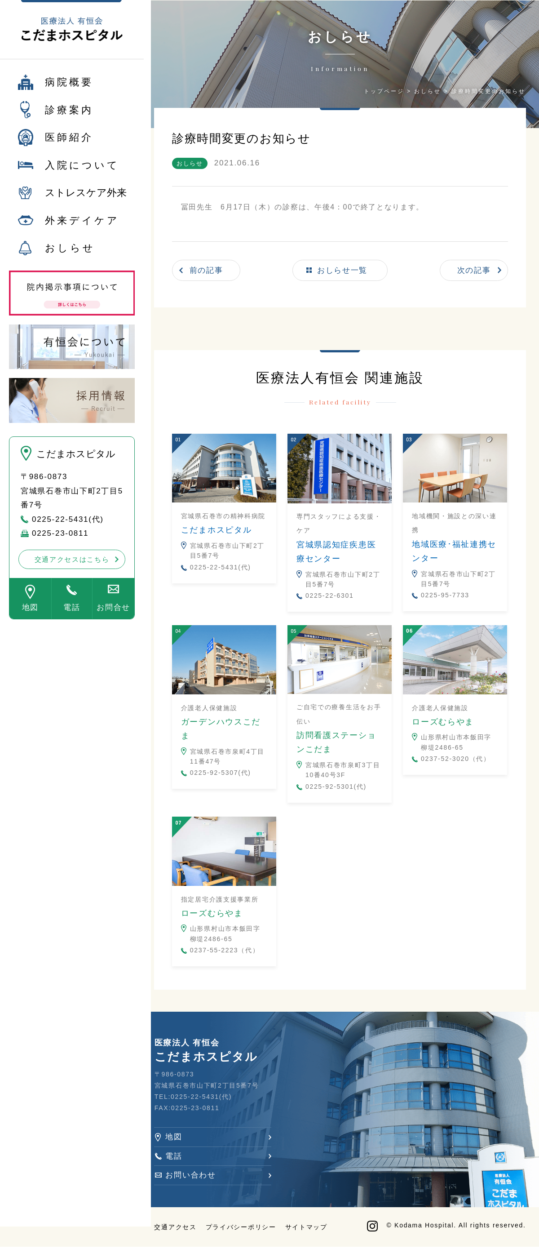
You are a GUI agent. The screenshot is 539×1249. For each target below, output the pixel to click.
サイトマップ (309, 1228)
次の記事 (473, 270)
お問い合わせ (193, 1176)
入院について (82, 170)
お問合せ (113, 613)
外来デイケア (82, 225)
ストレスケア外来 (86, 198)
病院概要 (69, 87)
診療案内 (69, 114)
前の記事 (209, 270)
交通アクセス (178, 1228)
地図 (30, 613)
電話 (71, 613)
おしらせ (70, 253)
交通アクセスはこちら (72, 564)
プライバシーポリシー (243, 1228)
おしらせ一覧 (343, 270)
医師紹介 (69, 142)
